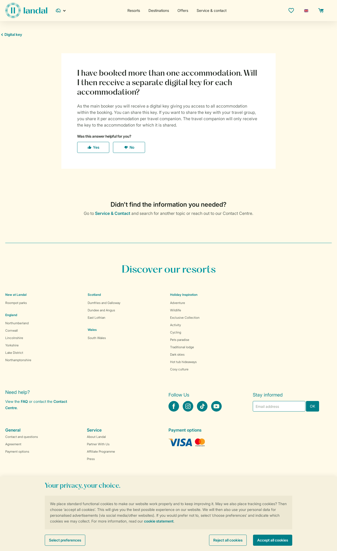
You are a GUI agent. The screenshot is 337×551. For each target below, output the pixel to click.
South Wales (97, 338)
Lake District (14, 353)
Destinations (158, 10)
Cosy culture (179, 369)
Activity (175, 325)
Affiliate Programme (101, 451)
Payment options (17, 451)
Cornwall (11, 330)
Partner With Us (98, 444)
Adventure (177, 303)
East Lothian (96, 318)
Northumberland (17, 323)
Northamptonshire (18, 360)
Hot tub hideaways (183, 362)
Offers (182, 10)
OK (312, 406)
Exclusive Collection (185, 318)
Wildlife (175, 310)
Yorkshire (12, 345)
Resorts (133, 10)
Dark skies (177, 354)
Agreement (13, 444)
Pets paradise (179, 340)
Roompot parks (16, 303)
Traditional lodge (182, 347)
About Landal (96, 437)
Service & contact (211, 10)
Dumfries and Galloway (104, 303)
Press (91, 459)
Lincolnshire (14, 338)
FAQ (24, 401)
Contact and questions (21, 437)
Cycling (175, 332)
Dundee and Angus (101, 310)
